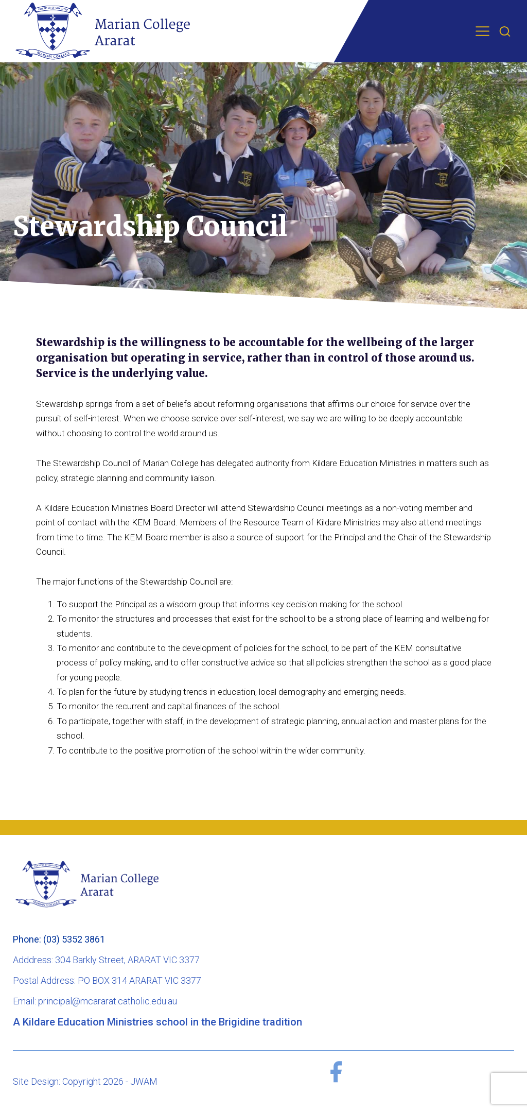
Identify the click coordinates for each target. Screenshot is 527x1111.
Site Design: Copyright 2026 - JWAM (85, 1081)
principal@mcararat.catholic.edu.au (107, 1001)
